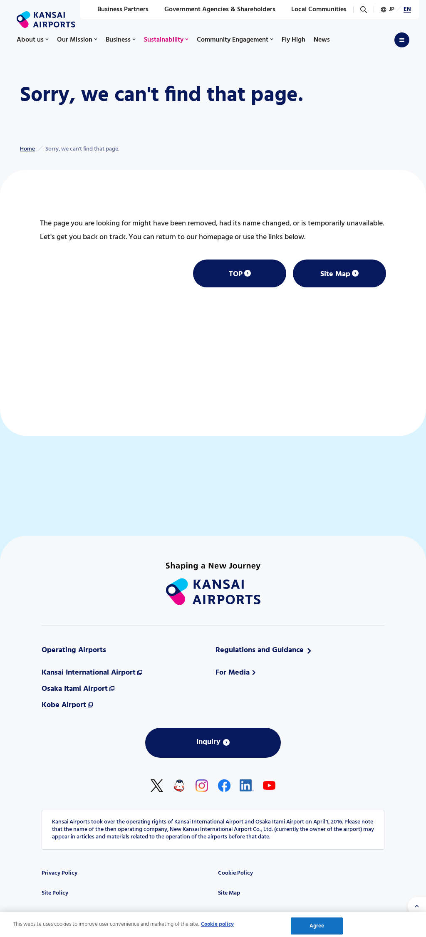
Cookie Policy (235, 873)
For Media (232, 672)
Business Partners (118, 9)
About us (30, 40)
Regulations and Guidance (259, 650)
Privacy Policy (59, 873)
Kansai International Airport (89, 672)
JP (391, 9)
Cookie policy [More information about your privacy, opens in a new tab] (217, 926)
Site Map (335, 274)
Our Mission (74, 40)
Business (118, 40)
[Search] (364, 9)
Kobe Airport (64, 705)
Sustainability (163, 40)
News (322, 40)
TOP (236, 274)
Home (27, 149)
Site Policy (55, 893)
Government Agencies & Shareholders (215, 9)
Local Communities (314, 9)
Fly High (293, 40)
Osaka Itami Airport (75, 689)
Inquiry (208, 742)
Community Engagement (232, 40)
